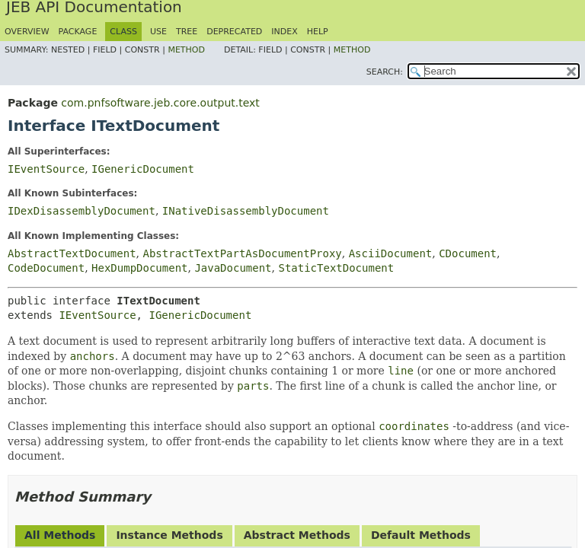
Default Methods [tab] (421, 535)
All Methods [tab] (59, 535)
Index (284, 32)
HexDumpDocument (139, 268)
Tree (186, 32)
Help (317, 32)
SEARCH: (384, 72)
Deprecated (234, 32)
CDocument (468, 253)
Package (78, 32)
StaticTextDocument (336, 268)
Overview (27, 32)
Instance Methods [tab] (169, 535)
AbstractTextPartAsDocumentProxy (241, 253)
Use (158, 32)
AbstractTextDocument (72, 253)
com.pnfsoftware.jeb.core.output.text (160, 103)
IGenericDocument (142, 169)
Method (186, 50)
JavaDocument (232, 268)
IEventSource (46, 169)
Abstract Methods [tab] (297, 535)
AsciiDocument (391, 253)
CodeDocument (46, 268)
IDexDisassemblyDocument (81, 211)
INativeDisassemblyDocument (245, 211)
